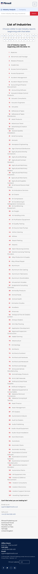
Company (22, 9)
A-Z (16, 558)
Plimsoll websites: (13, 562)
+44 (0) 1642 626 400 (8, 514)
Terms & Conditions (30, 556)
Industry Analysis (9, 9)
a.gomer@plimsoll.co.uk (9, 507)
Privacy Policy (5, 558)
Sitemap (12, 558)
